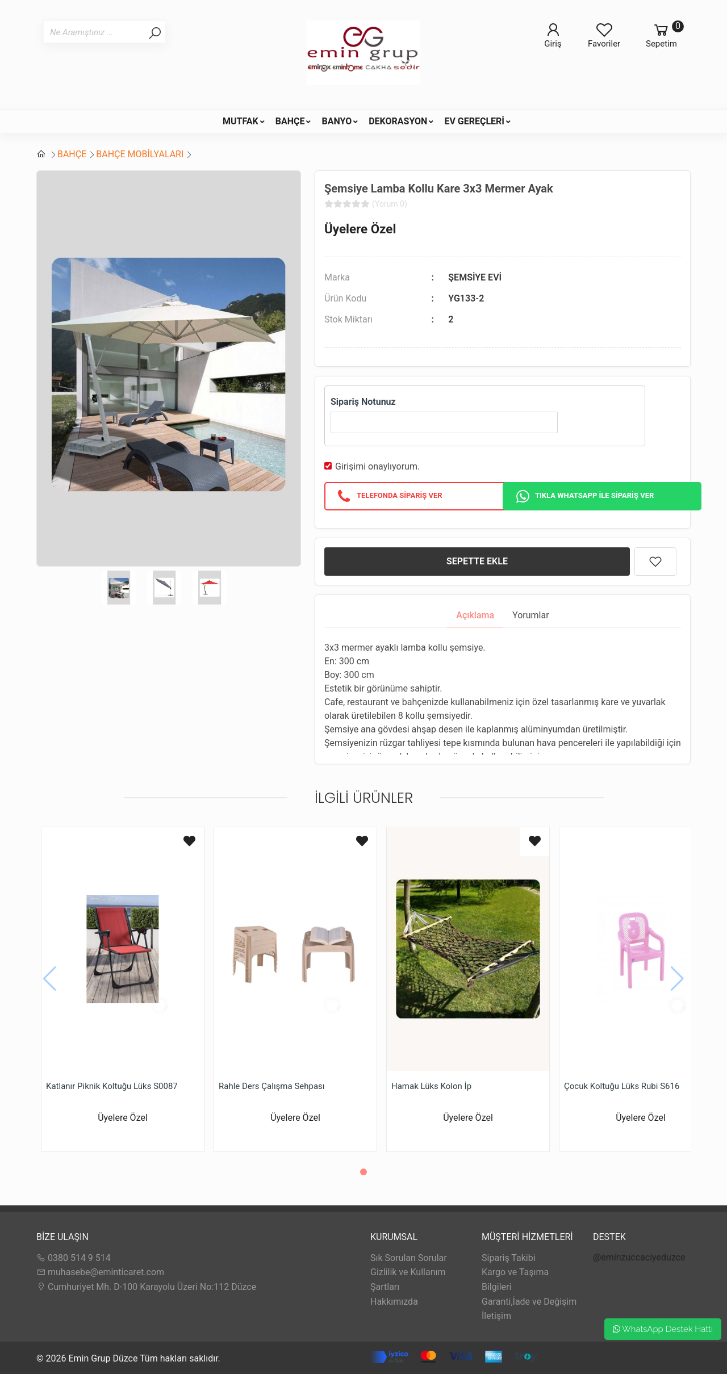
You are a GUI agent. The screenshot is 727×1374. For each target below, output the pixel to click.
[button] (363, 1171)
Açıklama (475, 615)
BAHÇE (290, 121)
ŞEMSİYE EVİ (475, 277)
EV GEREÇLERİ (474, 121)
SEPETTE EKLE (477, 561)
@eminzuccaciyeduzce (639, 1257)
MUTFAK (240, 121)
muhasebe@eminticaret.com (100, 1272)
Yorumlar (530, 615)
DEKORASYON (398, 121)
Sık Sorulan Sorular (408, 1257)
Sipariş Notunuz (363, 401)
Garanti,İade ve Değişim (529, 1301)
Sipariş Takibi (509, 1257)
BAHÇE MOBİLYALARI (139, 154)
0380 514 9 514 (73, 1257)
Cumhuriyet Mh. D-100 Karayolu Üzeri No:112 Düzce (146, 1286)
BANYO (336, 121)
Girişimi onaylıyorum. (377, 466)
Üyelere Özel (360, 228)
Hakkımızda (394, 1301)
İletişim (496, 1315)
